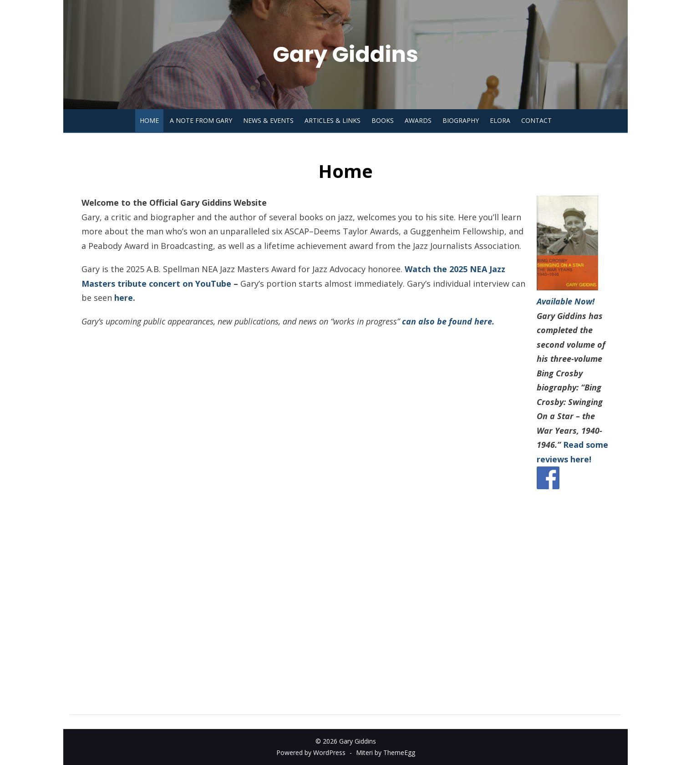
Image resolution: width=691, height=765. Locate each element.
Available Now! (565, 301)
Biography (460, 120)
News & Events (268, 120)
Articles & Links (333, 120)
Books (382, 120)
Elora (500, 120)
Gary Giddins (345, 54)
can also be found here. (448, 321)
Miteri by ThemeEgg (385, 752)
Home (149, 120)
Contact (536, 120)
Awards (418, 120)
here (123, 297)
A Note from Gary (201, 120)
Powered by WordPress (311, 752)
